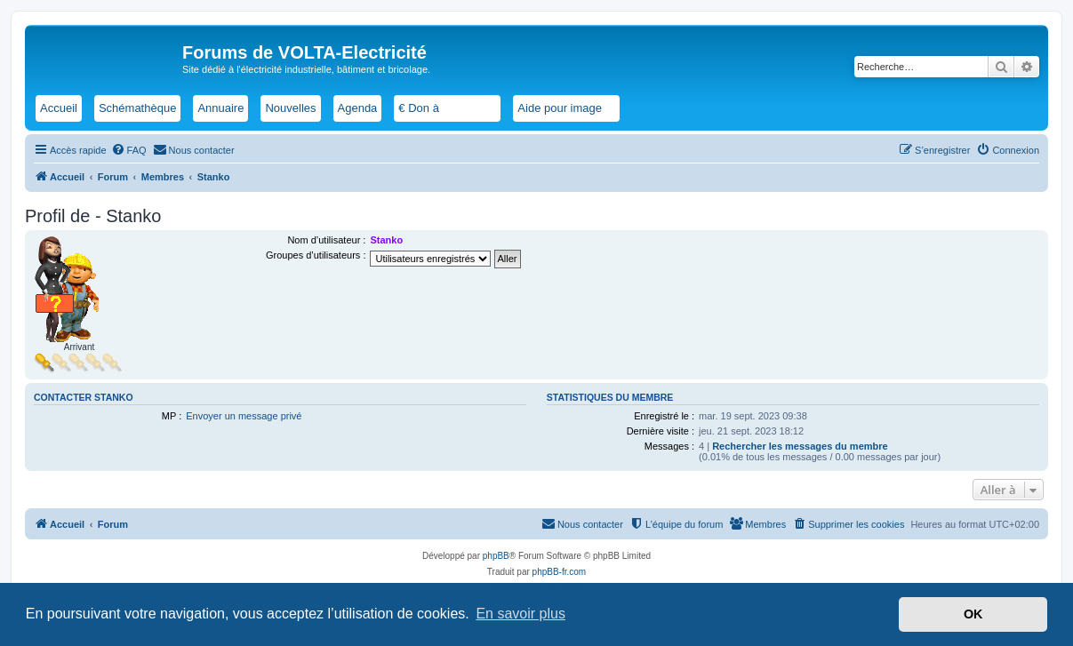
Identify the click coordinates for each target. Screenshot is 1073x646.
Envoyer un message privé (243, 416)
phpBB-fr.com (559, 572)
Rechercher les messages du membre (800, 446)
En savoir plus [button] (520, 613)
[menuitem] (129, 150)
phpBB (496, 556)
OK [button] (973, 614)
